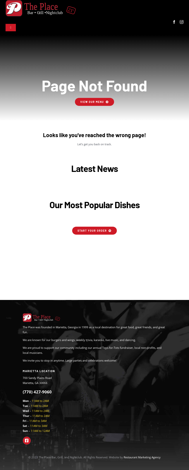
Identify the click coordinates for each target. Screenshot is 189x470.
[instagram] (181, 22)
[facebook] (174, 22)
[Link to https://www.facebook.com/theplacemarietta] (27, 441)
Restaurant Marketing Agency (142, 457)
